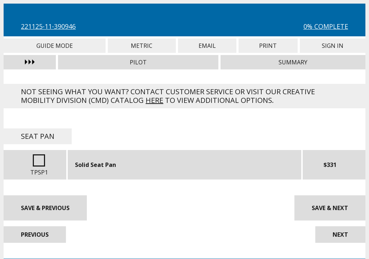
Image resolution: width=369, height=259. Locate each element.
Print (268, 45)
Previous (35, 234)
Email (207, 45)
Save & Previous (45, 208)
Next (340, 234)
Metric (142, 45)
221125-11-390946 (48, 26)
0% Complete (325, 26)
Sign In (332, 45)
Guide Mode (54, 45)
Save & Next (330, 208)
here (154, 100)
